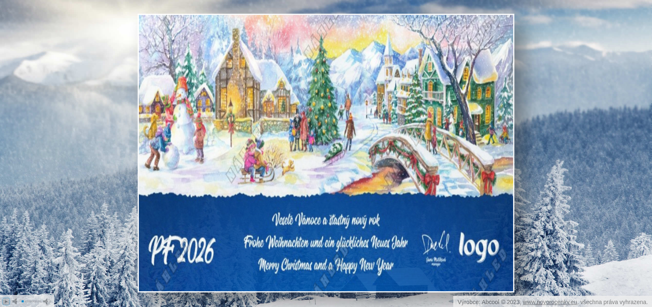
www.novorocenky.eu (550, 302)
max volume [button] (47, 301)
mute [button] (16, 301)
